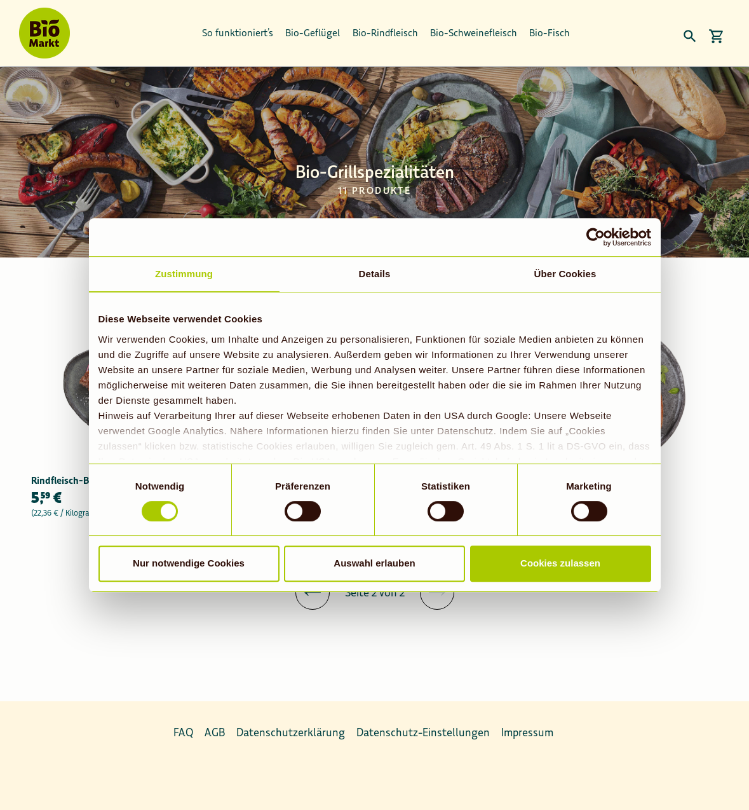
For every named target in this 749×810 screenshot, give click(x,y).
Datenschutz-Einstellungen (423, 732)
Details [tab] (375, 273)
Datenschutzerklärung (290, 732)
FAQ (183, 732)
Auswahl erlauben (374, 563)
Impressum (527, 732)
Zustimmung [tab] (184, 273)
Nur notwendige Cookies (189, 563)
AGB (215, 732)
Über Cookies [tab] (565, 273)
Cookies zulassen (560, 563)
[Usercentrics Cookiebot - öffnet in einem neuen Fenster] (595, 237)
